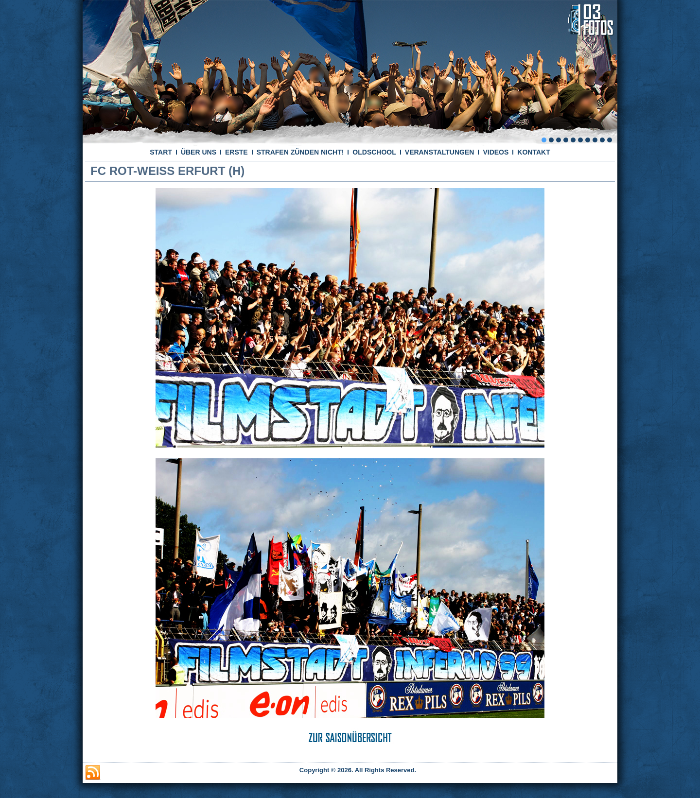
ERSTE (236, 152)
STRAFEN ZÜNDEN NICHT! (300, 152)
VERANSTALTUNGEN (439, 152)
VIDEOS (495, 152)
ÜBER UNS (198, 152)
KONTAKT (533, 152)
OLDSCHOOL (374, 152)
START (161, 152)
